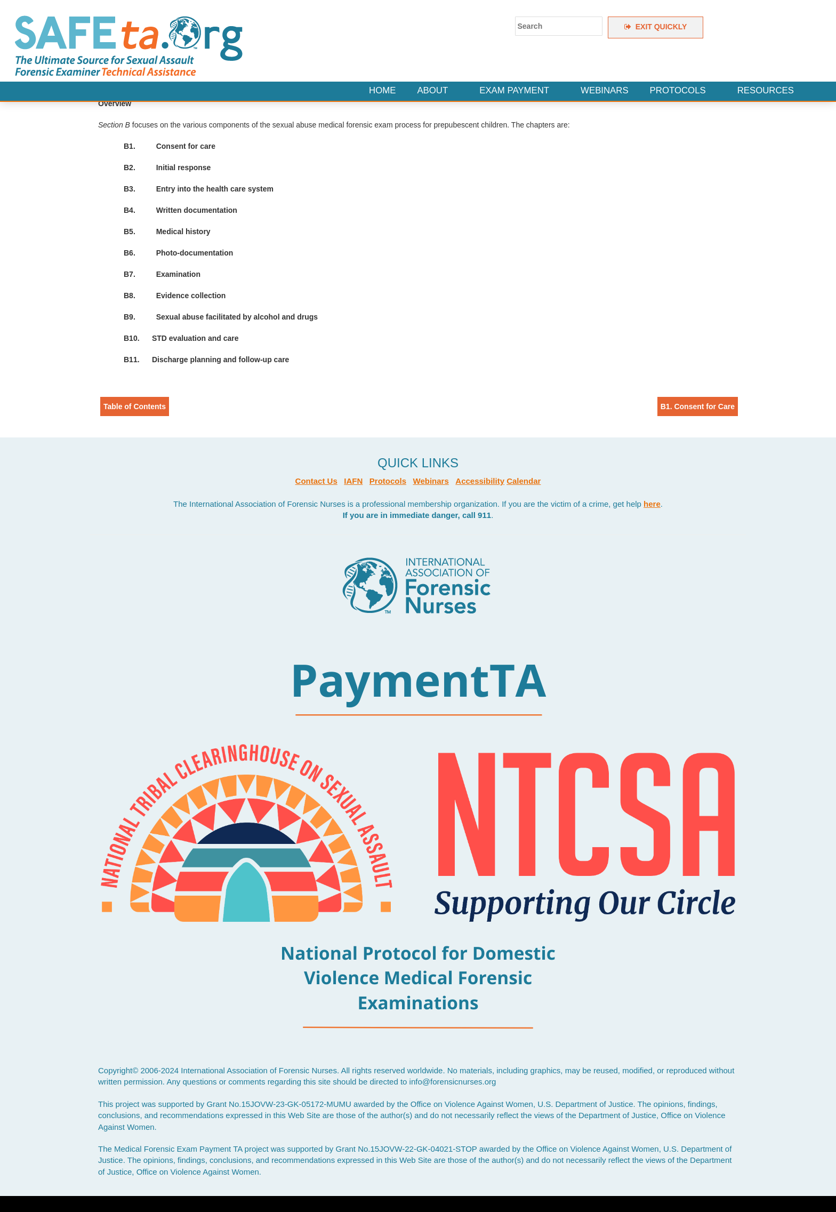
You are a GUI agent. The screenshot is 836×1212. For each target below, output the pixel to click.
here (652, 503)
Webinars (605, 90)
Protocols (678, 90)
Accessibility (479, 480)
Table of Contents (134, 406)
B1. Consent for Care (698, 406)
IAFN (353, 480)
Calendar (524, 480)
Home (382, 90)
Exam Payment (514, 90)
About (432, 90)
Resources (765, 90)
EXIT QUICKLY (655, 26)
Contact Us (316, 480)
